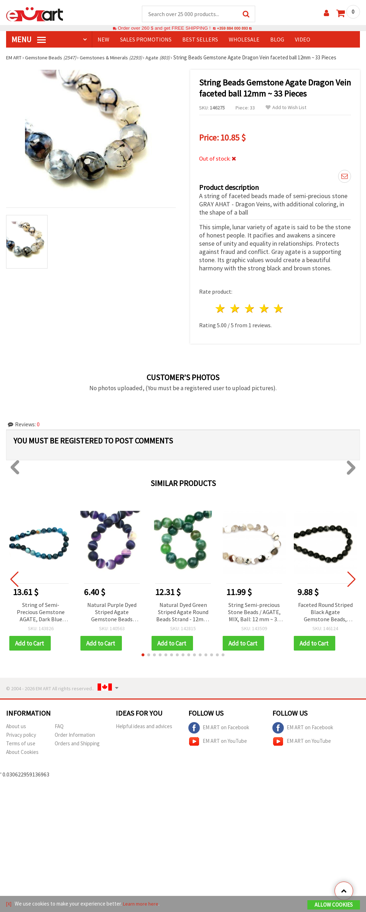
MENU (28, 40)
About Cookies (22, 752)
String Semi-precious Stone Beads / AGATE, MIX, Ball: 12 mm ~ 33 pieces (254, 613)
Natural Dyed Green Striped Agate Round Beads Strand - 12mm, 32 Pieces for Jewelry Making (183, 613)
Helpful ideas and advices (144, 727)
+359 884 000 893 (232, 28)
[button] (143, 655)
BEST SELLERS (200, 39)
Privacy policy (21, 735)
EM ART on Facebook (218, 728)
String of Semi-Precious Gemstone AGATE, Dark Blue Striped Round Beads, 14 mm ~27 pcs (41, 613)
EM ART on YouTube (217, 742)
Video (302, 39)
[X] (9, 904)
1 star (220, 308)
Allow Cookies (334, 905)
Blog (277, 39)
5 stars (279, 308)
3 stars (249, 308)
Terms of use (20, 744)
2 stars (235, 308)
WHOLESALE (244, 39)
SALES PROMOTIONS (146, 39)
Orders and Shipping (77, 744)
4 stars (264, 308)
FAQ (59, 727)
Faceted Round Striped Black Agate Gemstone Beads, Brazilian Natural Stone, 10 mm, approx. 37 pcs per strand (325, 613)
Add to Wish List (286, 108)
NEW (103, 39)
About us (16, 727)
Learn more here (142, 904)
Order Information (75, 735)
